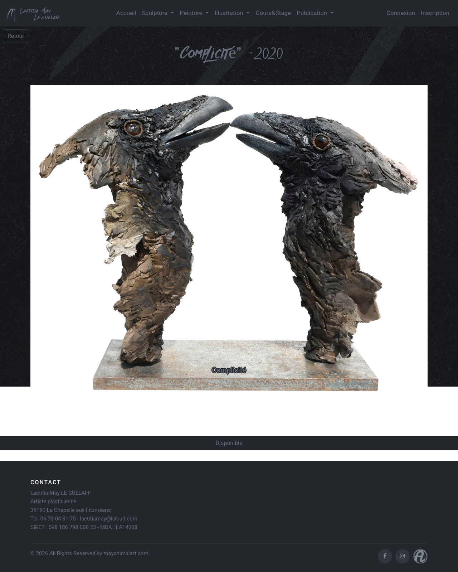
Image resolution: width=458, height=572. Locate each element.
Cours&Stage (273, 12)
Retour (16, 36)
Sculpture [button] (155, 12)
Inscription (435, 12)
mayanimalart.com (125, 553)
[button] (60, 243)
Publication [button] (312, 12)
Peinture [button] (192, 12)
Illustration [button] (230, 12)
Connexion (400, 12)
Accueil (126, 12)
